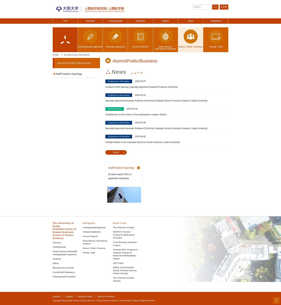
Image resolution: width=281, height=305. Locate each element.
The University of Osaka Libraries (123, 279)
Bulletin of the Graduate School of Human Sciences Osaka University (125, 270)
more (116, 152)
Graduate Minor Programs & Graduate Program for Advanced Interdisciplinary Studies (125, 254)
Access (56, 296)
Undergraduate (115, 21)
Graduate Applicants (92, 232)
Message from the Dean (63, 268)
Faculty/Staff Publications (64, 272)
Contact (69, 296)
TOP (65, 21)
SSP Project (118, 263)
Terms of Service (106, 296)
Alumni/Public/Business (77, 55)
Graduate (140, 21)
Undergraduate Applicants (94, 227)
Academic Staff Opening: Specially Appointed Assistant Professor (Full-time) (141, 87)
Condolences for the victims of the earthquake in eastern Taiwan (135, 114)
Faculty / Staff (89, 253)
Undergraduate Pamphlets (64, 277)
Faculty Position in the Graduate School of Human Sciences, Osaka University (142, 142)
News (190, 21)
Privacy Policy (85, 296)
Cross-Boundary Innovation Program (125, 243)
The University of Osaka (123, 227)
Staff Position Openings (69, 73)
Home (56, 55)
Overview (90, 21)
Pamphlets (216, 21)
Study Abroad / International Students (95, 242)
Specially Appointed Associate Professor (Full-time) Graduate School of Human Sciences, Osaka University (156, 100)
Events (165, 21)
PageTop (276, 300)
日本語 (224, 7)
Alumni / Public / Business (94, 248)
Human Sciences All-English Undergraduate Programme (65, 253)
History (56, 263)
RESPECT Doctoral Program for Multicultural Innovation (124, 235)
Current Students (90, 236)
